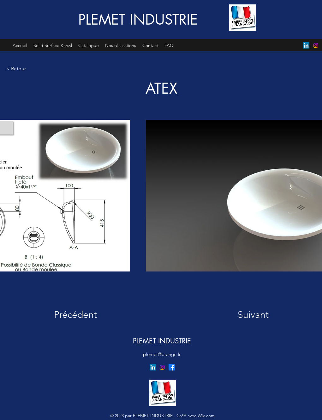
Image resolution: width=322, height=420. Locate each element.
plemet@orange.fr (162, 354)
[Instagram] (316, 45)
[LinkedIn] (306, 45)
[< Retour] (27, 68)
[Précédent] (79, 314)
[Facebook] (172, 367)
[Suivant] (247, 314)
